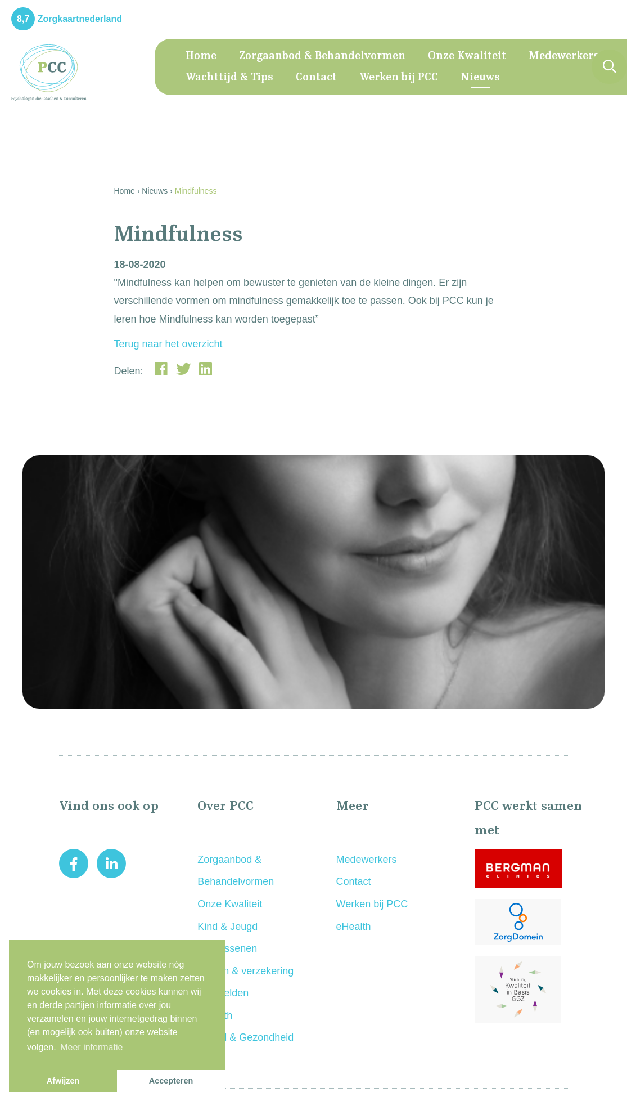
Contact (316, 77)
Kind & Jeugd (227, 926)
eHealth (353, 926)
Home (201, 56)
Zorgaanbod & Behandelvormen (322, 56)
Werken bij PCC (398, 77)
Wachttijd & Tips (229, 77)
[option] (313, 582)
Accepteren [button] (171, 1080)
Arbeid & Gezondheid (245, 1037)
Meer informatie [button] (91, 1047)
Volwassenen (227, 948)
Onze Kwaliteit (467, 56)
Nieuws (480, 77)
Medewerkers (564, 56)
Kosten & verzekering (245, 971)
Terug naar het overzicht (168, 344)
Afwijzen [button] (63, 1080)
